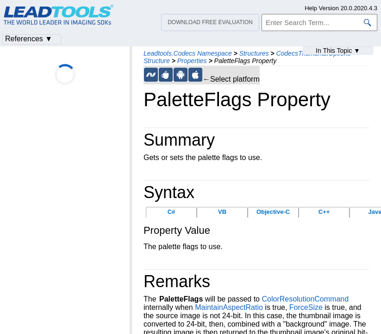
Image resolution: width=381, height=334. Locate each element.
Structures (254, 53)
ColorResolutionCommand (305, 299)
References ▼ (28, 39)
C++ (324, 211)
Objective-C (273, 211)
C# (171, 211)
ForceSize (306, 307)
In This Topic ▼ (338, 50)
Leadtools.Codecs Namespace (188, 53)
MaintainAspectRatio (229, 307)
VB (222, 211)
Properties (192, 60)
